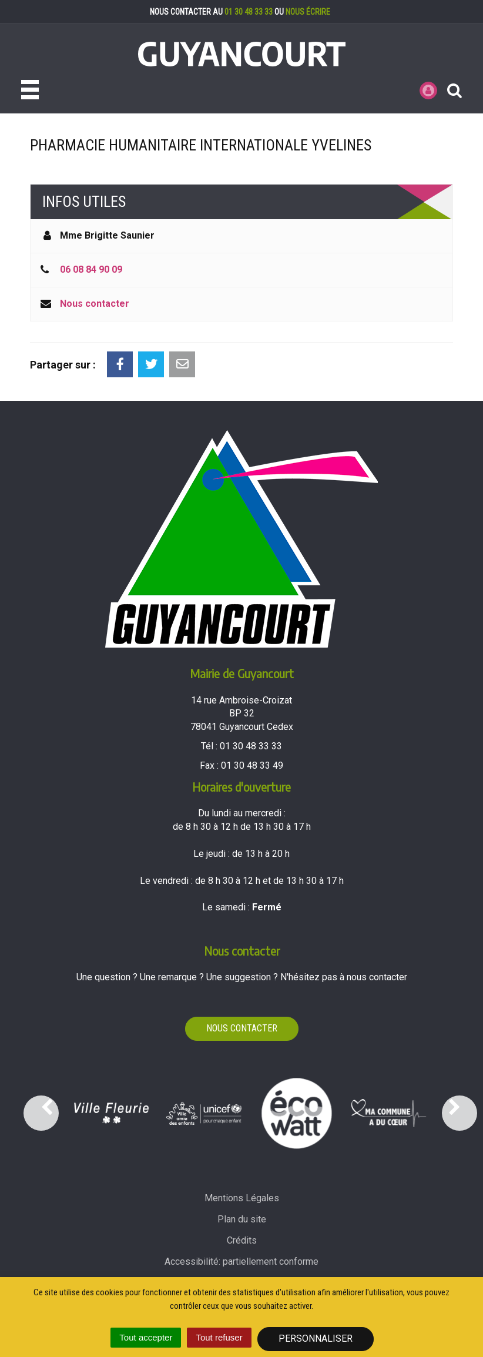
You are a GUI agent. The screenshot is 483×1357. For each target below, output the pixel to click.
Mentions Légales (241, 1198)
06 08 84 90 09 (91, 269)
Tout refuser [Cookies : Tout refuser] (219, 1337)
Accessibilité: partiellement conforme (241, 1261)
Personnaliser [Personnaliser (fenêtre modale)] (316, 1338)
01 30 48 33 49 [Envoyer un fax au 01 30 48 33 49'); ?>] (252, 765)
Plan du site (241, 1219)
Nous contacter (94, 303)
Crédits (242, 1240)
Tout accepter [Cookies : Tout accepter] (145, 1337)
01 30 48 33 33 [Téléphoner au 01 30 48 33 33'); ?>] (251, 746)
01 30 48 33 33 (248, 11)
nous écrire (308, 11)
